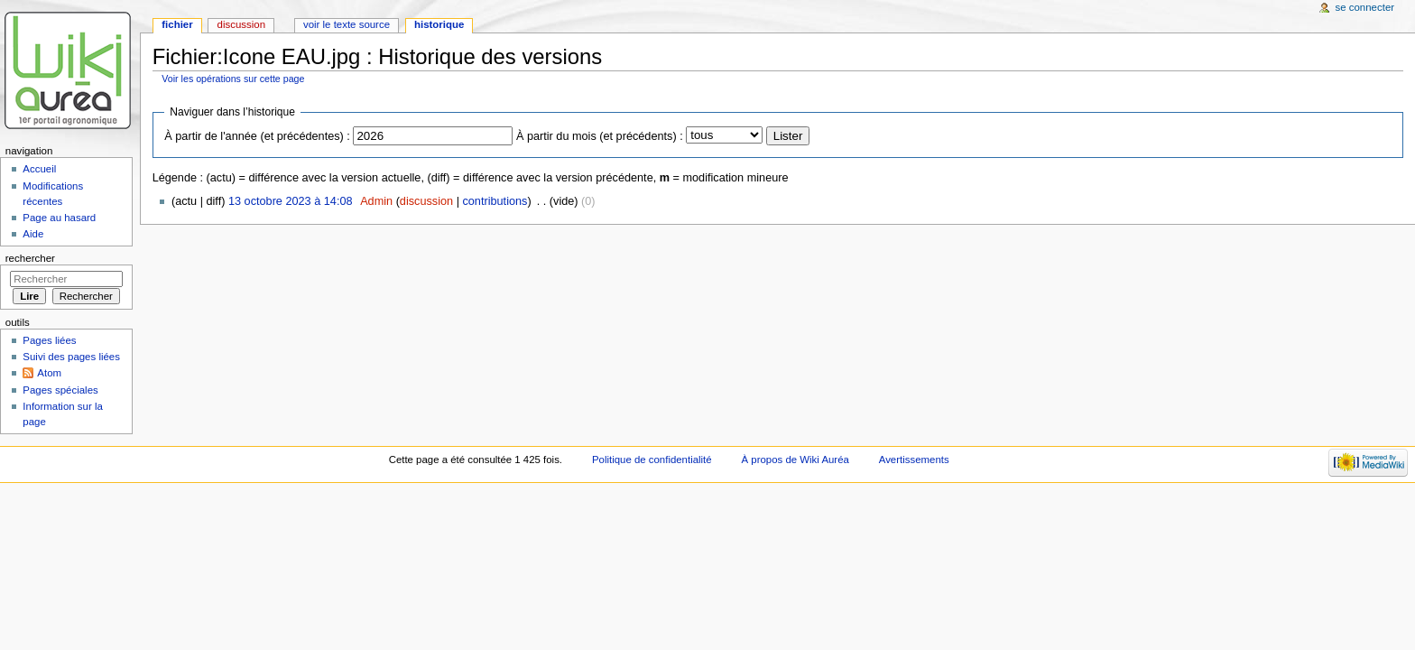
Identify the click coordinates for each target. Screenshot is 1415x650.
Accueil (39, 168)
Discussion (241, 24)
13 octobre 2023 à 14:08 (290, 201)
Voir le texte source (346, 24)
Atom (49, 372)
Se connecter (1365, 7)
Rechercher (30, 258)
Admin (376, 201)
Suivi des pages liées (71, 356)
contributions (494, 201)
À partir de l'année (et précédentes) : (257, 136)
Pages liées (49, 340)
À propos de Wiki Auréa (795, 459)
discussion (426, 201)
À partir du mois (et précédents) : (599, 136)
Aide (33, 233)
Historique (439, 24)
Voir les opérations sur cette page (233, 78)
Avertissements (914, 459)
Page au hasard (59, 217)
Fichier (177, 24)
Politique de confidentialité (652, 459)
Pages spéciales (60, 390)
